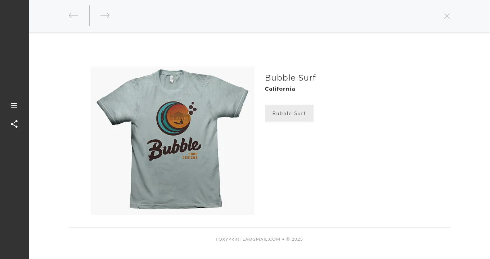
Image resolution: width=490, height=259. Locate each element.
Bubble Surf (289, 113)
